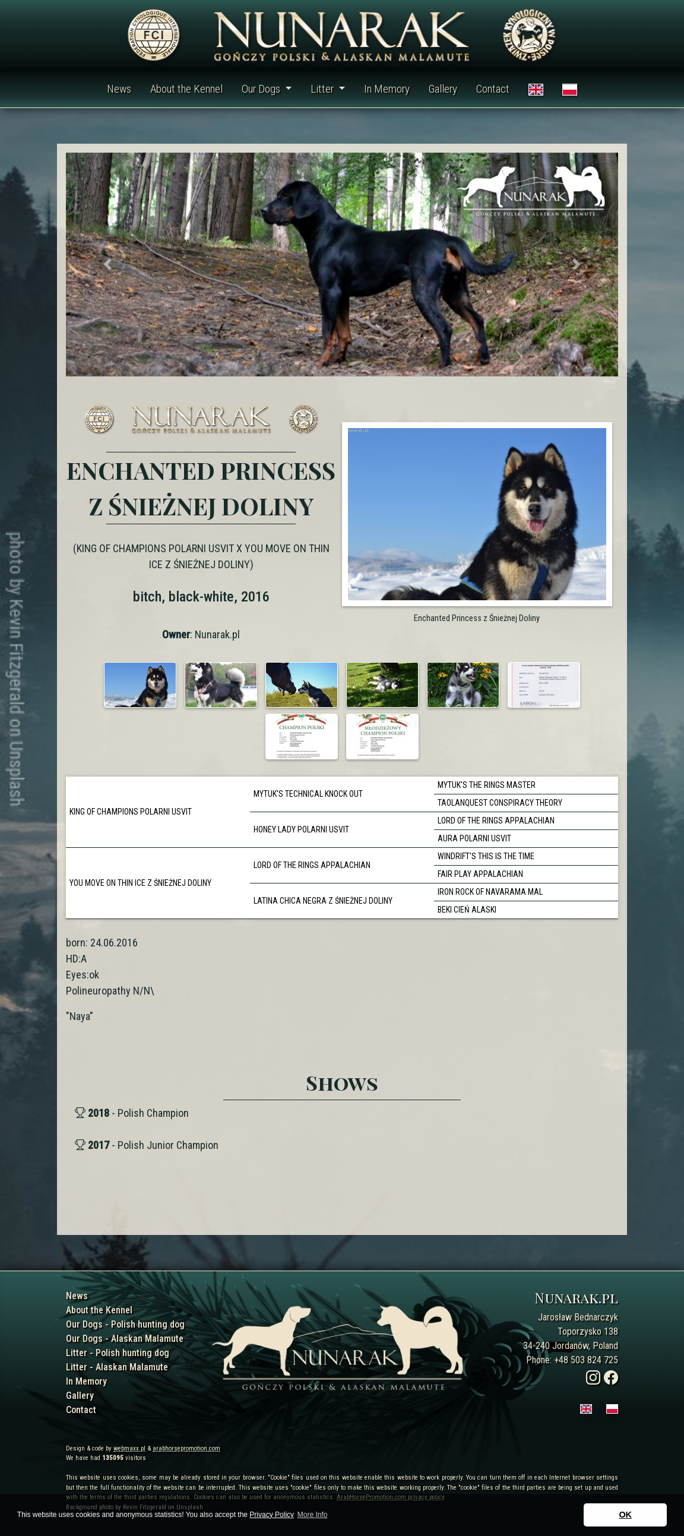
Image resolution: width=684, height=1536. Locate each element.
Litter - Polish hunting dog (117, 1352)
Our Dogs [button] (262, 89)
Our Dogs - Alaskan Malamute (124, 1338)
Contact (492, 89)
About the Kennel (186, 89)
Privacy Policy (271, 1514)
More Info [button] (312, 1514)
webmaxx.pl (129, 1448)
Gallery (443, 89)
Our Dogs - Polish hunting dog (125, 1324)
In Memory (387, 89)
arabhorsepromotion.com (186, 1448)
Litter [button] (323, 89)
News (119, 89)
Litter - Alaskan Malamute (117, 1367)
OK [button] (625, 1514)
